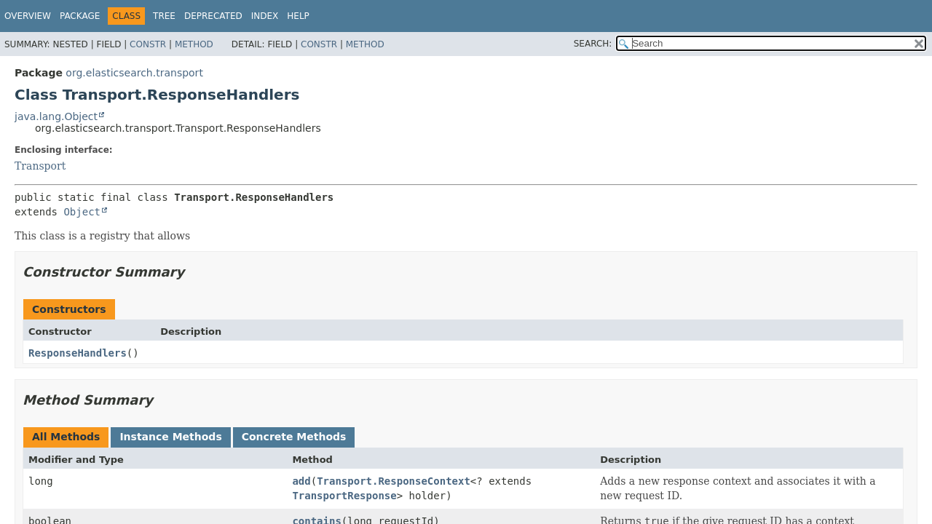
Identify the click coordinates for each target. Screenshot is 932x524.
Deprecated (213, 16)
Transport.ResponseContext (393, 481)
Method (194, 44)
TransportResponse (344, 495)
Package (80, 16)
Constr (148, 44)
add (301, 481)
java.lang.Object (56, 116)
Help (298, 16)
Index (265, 16)
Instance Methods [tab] (170, 436)
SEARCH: (593, 44)
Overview (27, 16)
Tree (164, 16)
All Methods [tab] (66, 436)
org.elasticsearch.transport (134, 73)
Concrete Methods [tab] (294, 436)
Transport (40, 166)
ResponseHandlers (77, 353)
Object (81, 212)
